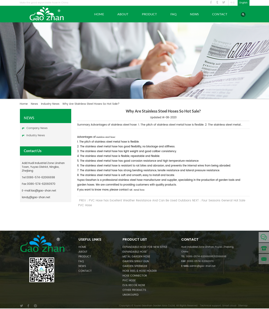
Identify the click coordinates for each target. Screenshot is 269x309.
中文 (232, 3)
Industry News (50, 104)
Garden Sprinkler (135, 266)
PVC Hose (129, 280)
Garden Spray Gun (136, 261)
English (244, 3)
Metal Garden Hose (136, 256)
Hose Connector (135, 275)
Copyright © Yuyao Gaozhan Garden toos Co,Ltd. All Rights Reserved (158, 305)
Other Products (134, 290)
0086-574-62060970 (41, 184)
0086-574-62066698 (40, 177)
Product (149, 14)
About (122, 14)
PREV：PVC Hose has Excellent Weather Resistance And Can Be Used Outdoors (135, 200)
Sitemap (243, 305)
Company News (36, 128)
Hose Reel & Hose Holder (140, 271)
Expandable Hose (135, 252)
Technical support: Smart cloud (218, 305)
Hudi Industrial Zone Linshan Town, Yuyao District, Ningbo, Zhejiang (43, 167)
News (194, 14)
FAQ (173, 14)
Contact (219, 14)
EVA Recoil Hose (134, 285)
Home (99, 14)
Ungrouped (131, 295)
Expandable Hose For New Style (145, 247)
